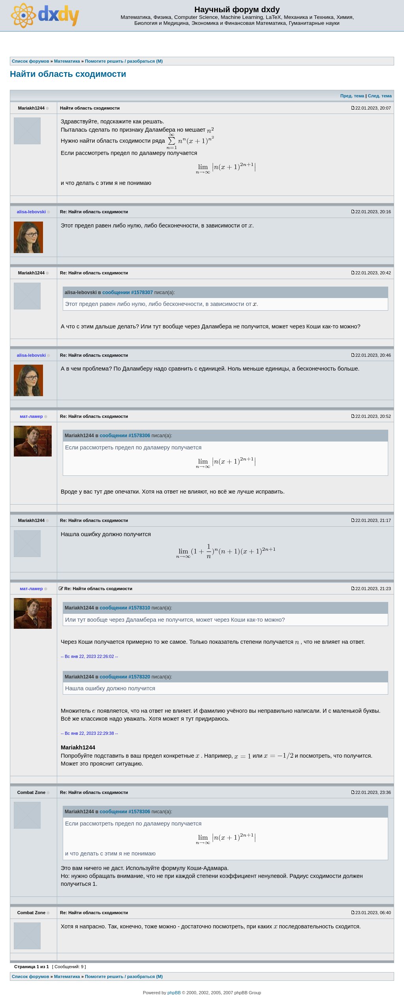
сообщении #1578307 (128, 292)
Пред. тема (352, 95)
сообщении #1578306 (125, 435)
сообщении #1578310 (125, 608)
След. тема (379, 95)
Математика (67, 976)
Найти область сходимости (68, 74)
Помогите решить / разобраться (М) (124, 976)
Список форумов (30, 976)
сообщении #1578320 (125, 677)
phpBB (174, 992)
